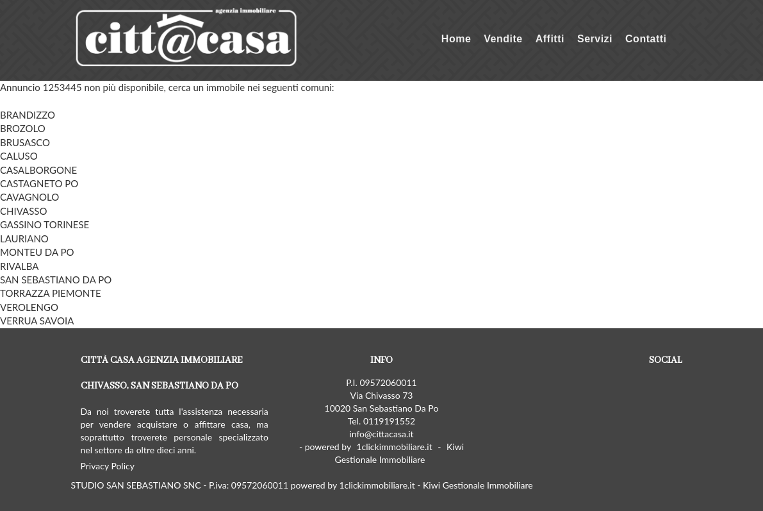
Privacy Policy (108, 465)
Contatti (645, 38)
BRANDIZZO (27, 115)
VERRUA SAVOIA (37, 320)
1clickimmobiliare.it (394, 446)
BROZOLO (22, 128)
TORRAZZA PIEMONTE (50, 293)
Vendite (503, 38)
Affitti (550, 38)
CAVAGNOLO (29, 197)
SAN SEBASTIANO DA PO (55, 279)
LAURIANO (24, 238)
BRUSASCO (25, 142)
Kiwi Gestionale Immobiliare (399, 453)
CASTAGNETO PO (39, 183)
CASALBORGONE (38, 170)
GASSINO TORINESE (44, 224)
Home (456, 38)
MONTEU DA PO (37, 252)
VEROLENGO (29, 307)
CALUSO (19, 156)
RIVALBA (19, 266)
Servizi (594, 38)
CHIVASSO (23, 211)
